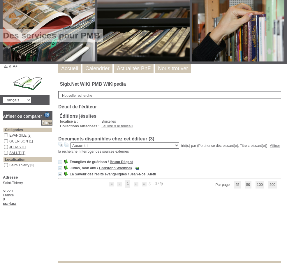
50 (248, 185)
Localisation (15, 160)
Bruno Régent (121, 162)
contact (9, 203)
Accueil (69, 68)
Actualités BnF (134, 68)
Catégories (14, 130)
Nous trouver (173, 68)
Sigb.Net (69, 84)
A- (6, 66)
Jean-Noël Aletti (143, 174)
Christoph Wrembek (115, 168)
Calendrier (97, 68)
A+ (15, 66)
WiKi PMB (91, 84)
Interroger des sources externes (104, 151)
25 (237, 185)
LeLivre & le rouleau (117, 126)
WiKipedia (114, 84)
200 (272, 185)
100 (260, 185)
